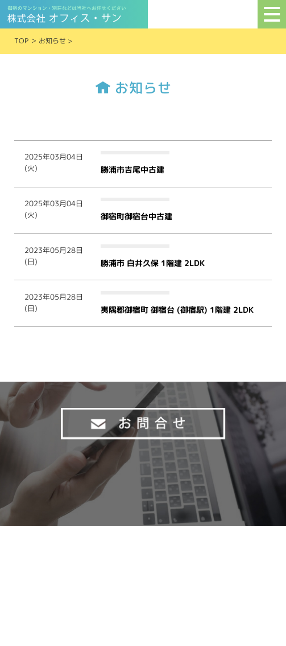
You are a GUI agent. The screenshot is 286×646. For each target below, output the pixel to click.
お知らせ (52, 41)
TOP (21, 41)
